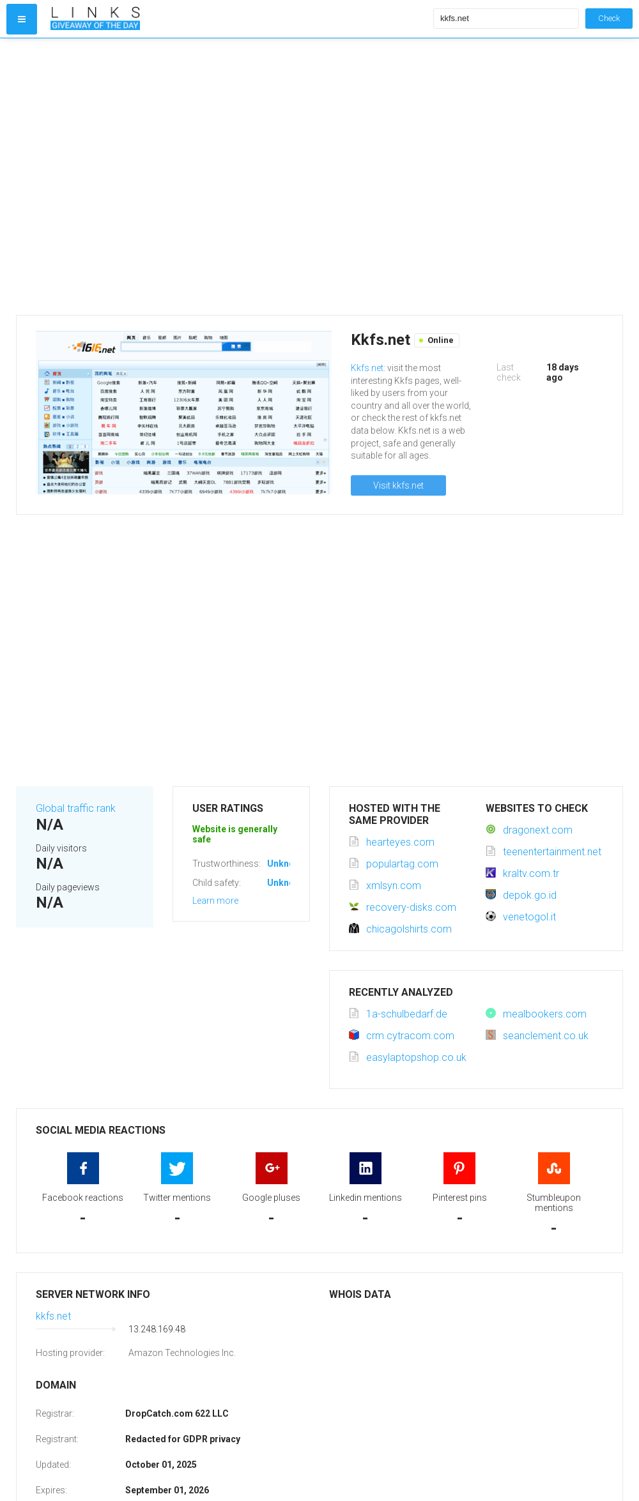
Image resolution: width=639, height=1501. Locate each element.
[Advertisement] (129, 176)
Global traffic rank (76, 808)
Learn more (215, 900)
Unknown (286, 863)
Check (609, 18)
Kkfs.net (367, 368)
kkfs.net (53, 1316)
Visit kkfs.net (398, 485)
